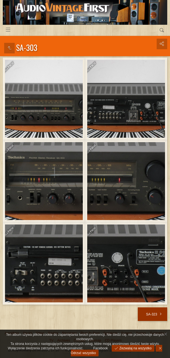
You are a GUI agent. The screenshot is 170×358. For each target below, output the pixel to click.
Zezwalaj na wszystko (134, 348)
